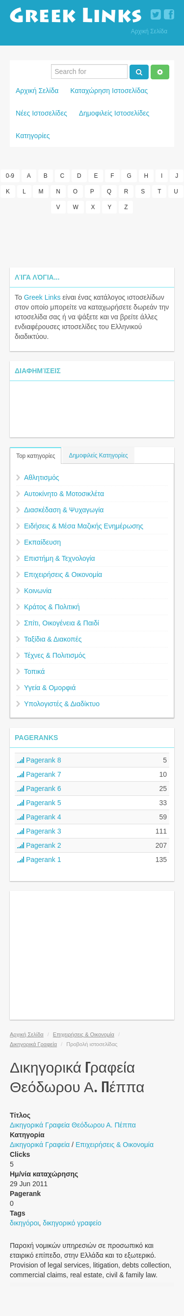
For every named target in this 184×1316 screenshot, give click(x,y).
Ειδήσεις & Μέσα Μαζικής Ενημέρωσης (83, 526)
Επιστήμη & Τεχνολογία (59, 558)
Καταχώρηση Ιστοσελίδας (109, 91)
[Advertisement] (92, 240)
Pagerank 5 (39, 803)
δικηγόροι (24, 1223)
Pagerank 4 (39, 817)
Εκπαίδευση (42, 542)
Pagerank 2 (39, 845)
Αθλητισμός (41, 477)
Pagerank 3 (39, 831)
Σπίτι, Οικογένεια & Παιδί (61, 623)
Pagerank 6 (39, 788)
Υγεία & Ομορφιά (50, 688)
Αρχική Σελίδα (149, 31)
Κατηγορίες (33, 136)
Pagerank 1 (39, 859)
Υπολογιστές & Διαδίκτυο (62, 704)
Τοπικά (34, 671)
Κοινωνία (38, 591)
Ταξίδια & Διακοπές (52, 639)
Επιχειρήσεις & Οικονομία (63, 574)
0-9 (10, 175)
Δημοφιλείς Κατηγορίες (98, 455)
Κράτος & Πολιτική (52, 607)
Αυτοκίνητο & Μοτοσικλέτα (64, 494)
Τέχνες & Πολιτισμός (54, 655)
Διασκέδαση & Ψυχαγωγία (64, 510)
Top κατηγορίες (35, 456)
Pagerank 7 (39, 774)
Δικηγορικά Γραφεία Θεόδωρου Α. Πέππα (73, 1125)
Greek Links (42, 297)
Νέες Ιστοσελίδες (41, 113)
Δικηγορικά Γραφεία (33, 1044)
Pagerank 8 (39, 760)
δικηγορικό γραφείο (72, 1223)
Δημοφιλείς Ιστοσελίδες (114, 113)
